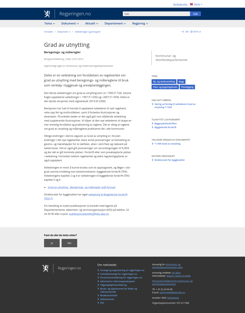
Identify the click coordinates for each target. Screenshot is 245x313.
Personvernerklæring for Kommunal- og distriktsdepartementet (172, 282)
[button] (64, 31)
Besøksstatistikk (108, 295)
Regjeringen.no (73, 14)
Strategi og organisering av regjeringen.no (122, 270)
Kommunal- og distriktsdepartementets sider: (167, 266)
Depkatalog (173, 297)
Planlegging (187, 86)
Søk (195, 14)
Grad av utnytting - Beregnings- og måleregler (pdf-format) (81, 187)
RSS (102, 302)
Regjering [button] (139, 23)
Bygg (181, 81)
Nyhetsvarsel (107, 299)
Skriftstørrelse (180, 4)
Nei (69, 243)
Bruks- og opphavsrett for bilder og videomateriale (118, 290)
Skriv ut (197, 31)
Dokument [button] (69, 23)
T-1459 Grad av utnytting (167, 143)
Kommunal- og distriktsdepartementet (171, 58)
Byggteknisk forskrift (165, 127)
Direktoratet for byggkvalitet (170, 159)
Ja (52, 243)
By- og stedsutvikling (164, 81)
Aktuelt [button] (90, 23)
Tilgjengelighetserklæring (113, 284)
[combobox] (156, 13)
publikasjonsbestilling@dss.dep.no (89, 214)
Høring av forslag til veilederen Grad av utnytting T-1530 (175, 106)
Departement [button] (114, 23)
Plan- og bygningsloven (165, 86)
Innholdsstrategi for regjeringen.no (118, 273)
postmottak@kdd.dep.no (172, 292)
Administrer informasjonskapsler (117, 281)
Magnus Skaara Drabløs (179, 275)
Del (187, 31)
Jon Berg (176, 272)
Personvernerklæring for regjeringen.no (121, 277)
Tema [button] (48, 23)
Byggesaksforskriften (166, 123)
